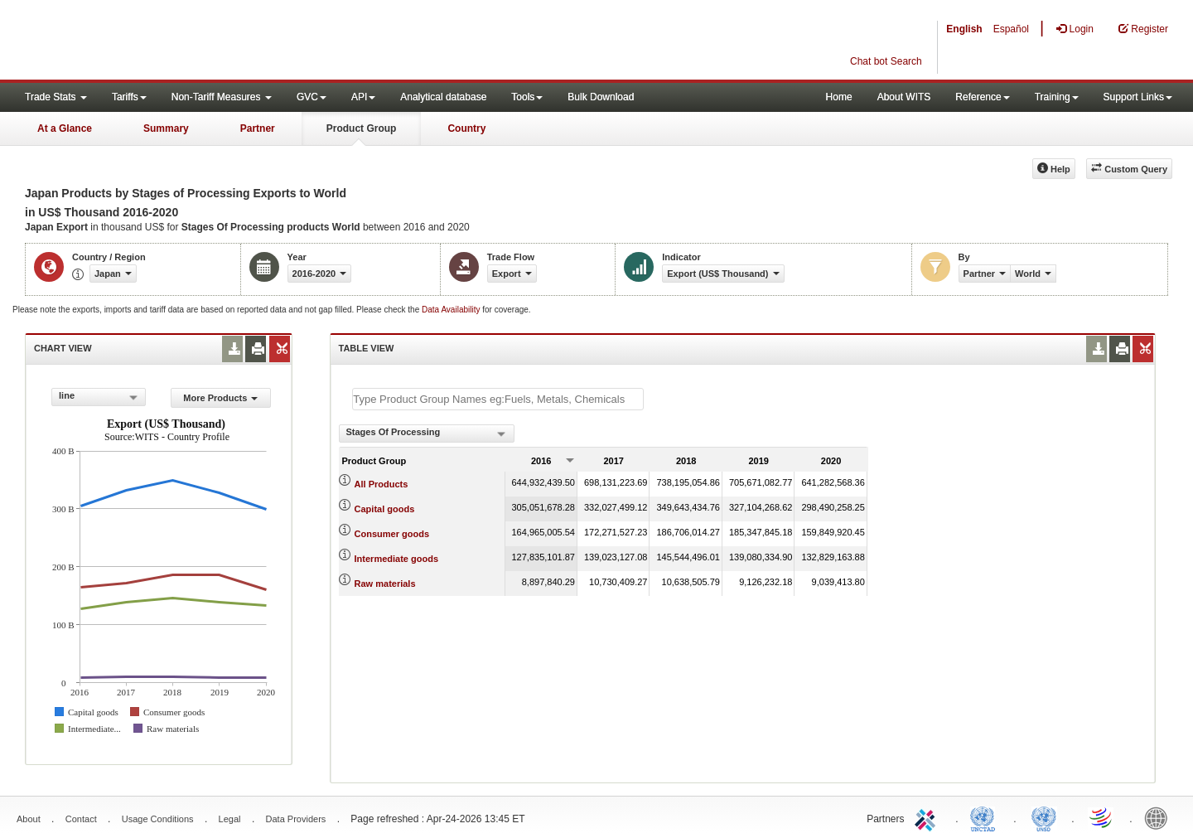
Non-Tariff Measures (221, 97)
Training (1057, 97)
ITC (927, 817)
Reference (982, 97)
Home (839, 97)
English (964, 29)
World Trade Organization (1101, 817)
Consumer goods (392, 534)
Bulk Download (601, 97)
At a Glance (64, 128)
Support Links (1138, 97)
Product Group (361, 128)
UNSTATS (1043, 817)
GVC (311, 97)
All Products (381, 484)
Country (466, 128)
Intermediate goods (396, 559)
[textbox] (498, 399)
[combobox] (98, 397)
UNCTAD (985, 817)
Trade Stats (56, 97)
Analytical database (443, 97)
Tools (527, 97)
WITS (165, 41)
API (363, 97)
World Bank (1159, 817)
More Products (220, 398)
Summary (166, 128)
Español (1011, 29)
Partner (257, 128)
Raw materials (385, 584)
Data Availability (452, 309)
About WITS (904, 97)
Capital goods (385, 509)
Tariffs (129, 97)
